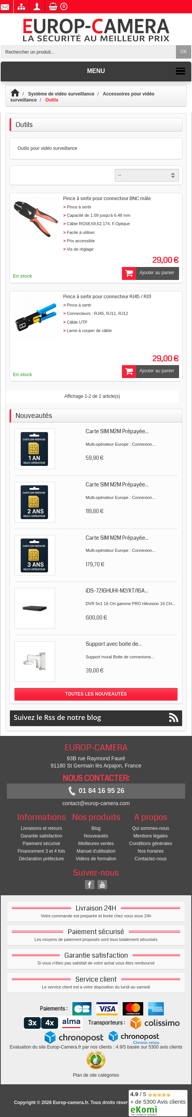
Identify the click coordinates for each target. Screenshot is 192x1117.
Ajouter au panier (148, 273)
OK (183, 51)
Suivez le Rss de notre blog (96, 717)
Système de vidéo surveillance (61, 94)
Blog (96, 828)
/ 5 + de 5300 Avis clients (158, 1102)
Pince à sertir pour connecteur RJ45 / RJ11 (107, 296)
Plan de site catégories (96, 1075)
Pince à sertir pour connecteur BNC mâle (107, 198)
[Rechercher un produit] (88, 52)
